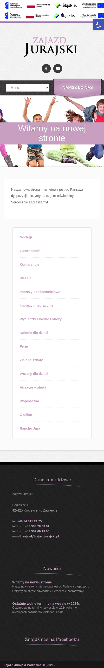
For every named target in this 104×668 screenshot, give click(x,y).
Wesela (25, 278)
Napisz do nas (78, 88)
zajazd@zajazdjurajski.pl (41, 536)
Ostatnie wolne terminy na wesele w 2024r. (46, 603)
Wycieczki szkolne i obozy (41, 319)
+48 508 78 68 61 (37, 526)
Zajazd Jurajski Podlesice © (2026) (29, 665)
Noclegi (26, 237)
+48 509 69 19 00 (37, 531)
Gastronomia (30, 251)
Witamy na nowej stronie (32, 582)
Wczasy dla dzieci (34, 374)
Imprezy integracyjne (36, 305)
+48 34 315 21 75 (29, 521)
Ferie (24, 346)
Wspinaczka (29, 401)
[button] (98, 24)
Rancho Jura (30, 428)
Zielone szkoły (31, 360)
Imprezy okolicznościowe (40, 292)
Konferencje (29, 264)
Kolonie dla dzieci (34, 333)
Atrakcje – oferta (33, 387)
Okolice (26, 415)
